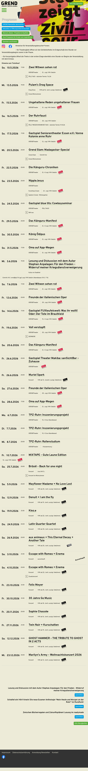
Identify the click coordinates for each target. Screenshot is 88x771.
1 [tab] (85, 3)
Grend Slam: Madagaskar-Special (49, 152)
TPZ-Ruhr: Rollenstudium (44, 444)
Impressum (6, 756)
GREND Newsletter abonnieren (13, 27)
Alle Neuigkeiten (75, 4)
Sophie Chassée (38, 614)
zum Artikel (79, 697)
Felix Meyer (36, 587)
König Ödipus (37, 237)
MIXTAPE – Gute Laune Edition (47, 457)
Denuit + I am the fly (41, 500)
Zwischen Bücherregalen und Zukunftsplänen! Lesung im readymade (53, 715)
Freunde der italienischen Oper (48, 300)
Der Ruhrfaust (37, 118)
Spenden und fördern (10, 44)
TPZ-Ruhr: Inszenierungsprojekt (49, 417)
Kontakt (55, 756)
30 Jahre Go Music (40, 601)
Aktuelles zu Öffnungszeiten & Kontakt (16, 31)
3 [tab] (85, 7)
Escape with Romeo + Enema (46, 556)
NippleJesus (36, 183)
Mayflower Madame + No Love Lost (50, 486)
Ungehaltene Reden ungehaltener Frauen (54, 105)
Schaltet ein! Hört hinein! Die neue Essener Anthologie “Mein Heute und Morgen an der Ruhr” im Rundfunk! (45, 703)
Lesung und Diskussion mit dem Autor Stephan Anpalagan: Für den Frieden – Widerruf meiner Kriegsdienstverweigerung (55, 267)
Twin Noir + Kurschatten (44, 627)
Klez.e (32, 513)
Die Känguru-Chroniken (43, 170)
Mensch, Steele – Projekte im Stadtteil (15, 35)
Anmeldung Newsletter (41, 756)
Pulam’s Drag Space (41, 87)
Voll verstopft (37, 330)
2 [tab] (85, 5)
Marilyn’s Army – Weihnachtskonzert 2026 (55, 657)
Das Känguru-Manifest (43, 223)
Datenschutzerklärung (21, 756)
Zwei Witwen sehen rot (43, 70)
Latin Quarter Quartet (42, 526)
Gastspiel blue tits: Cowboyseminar (50, 206)
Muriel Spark (36, 377)
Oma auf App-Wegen (41, 250)
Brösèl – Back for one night (45, 469)
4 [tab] (85, 9)
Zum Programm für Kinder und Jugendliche (17, 40)
